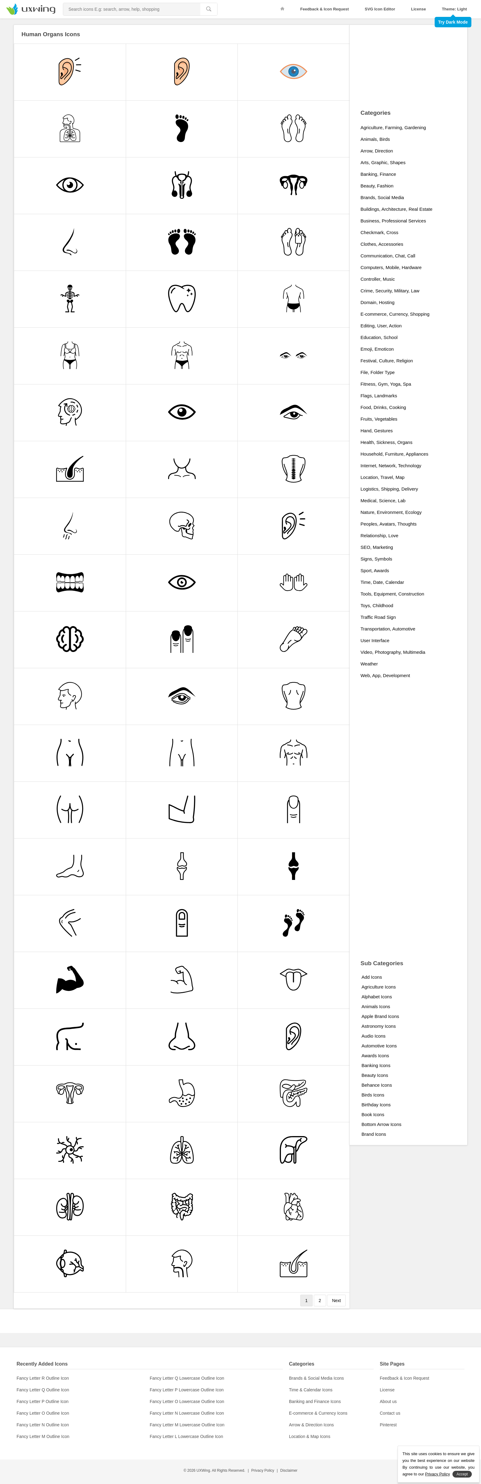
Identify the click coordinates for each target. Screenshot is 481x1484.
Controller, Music (377, 279)
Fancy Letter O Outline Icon (43, 1413)
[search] (208, 9)
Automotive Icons (379, 1045)
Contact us (390, 1413)
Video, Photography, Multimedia (392, 652)
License (418, 9)
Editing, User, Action (381, 325)
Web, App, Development (385, 675)
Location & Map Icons (309, 1436)
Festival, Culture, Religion (386, 360)
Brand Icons (373, 1134)
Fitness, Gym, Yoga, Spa (385, 384)
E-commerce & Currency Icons (318, 1413)
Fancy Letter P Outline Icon (42, 1401)
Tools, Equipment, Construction (392, 593)
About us (388, 1401)
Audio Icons (373, 1036)
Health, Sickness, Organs (386, 442)
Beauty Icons (374, 1075)
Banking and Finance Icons (315, 1401)
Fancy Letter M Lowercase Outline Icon (187, 1424)
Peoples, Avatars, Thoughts (388, 523)
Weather (369, 663)
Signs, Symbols (376, 558)
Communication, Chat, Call (387, 255)
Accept (462, 1474)
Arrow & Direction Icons (311, 1424)
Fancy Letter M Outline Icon (43, 1436)
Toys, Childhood (376, 605)
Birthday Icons (376, 1104)
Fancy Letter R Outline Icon (43, 1378)
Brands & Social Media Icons (316, 1378)
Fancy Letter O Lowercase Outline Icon (187, 1401)
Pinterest (388, 1424)
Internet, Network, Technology (390, 465)
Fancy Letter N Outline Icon (43, 1424)
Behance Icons (376, 1085)
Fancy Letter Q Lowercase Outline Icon (187, 1378)
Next (336, 1300)
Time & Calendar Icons (311, 1389)
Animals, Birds (375, 139)
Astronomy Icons (378, 1026)
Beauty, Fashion (376, 185)
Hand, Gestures (376, 430)
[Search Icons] (131, 9)
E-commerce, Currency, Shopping (394, 314)
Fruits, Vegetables (378, 419)
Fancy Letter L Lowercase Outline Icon (186, 1436)
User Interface (374, 640)
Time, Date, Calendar (382, 582)
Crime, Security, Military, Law (389, 290)
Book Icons (372, 1114)
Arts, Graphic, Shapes (383, 162)
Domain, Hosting (377, 302)
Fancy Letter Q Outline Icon (43, 1389)
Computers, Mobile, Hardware (390, 267)
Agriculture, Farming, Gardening (393, 127)
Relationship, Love (379, 535)
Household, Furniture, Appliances (394, 454)
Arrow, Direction (376, 150)
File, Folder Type (377, 372)
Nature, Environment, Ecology (390, 512)
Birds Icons (372, 1094)
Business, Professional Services (393, 220)
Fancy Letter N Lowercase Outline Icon (187, 1413)
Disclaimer (289, 1470)
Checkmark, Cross (379, 232)
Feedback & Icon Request (324, 9)
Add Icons (371, 977)
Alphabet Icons (376, 996)
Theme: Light (454, 9)
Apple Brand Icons (380, 1016)
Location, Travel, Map (382, 477)
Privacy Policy (262, 1470)
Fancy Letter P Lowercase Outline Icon (187, 1389)
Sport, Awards (374, 570)
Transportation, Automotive (387, 628)
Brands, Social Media (382, 197)
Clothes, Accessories (381, 244)
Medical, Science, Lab (383, 500)
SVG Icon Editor (380, 9)
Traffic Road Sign (378, 617)
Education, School (379, 337)
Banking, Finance (378, 174)
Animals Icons (375, 1006)
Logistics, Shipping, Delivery (389, 488)
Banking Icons (375, 1065)
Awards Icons (375, 1055)
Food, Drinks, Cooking (383, 407)
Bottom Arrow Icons (381, 1124)
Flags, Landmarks (378, 395)
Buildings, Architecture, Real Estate (396, 209)
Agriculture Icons (378, 986)
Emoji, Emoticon (377, 349)
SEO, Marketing (376, 547)
